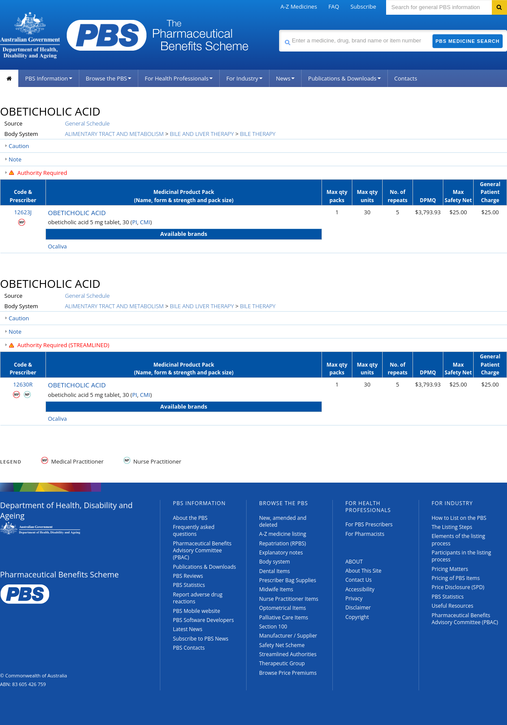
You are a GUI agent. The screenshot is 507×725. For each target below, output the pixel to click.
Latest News (187, 629)
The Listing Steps (452, 527)
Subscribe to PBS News (200, 638)
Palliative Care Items (283, 617)
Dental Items (274, 571)
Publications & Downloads (344, 78)
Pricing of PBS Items (456, 578)
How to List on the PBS (459, 518)
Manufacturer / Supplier (288, 635)
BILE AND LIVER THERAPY (202, 134)
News (285, 78)
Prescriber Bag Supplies (287, 580)
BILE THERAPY (258, 134)
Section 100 (273, 626)
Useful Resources (452, 605)
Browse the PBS (108, 78)
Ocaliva (57, 246)
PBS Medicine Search (468, 41)
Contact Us (358, 579)
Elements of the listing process (458, 539)
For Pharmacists (364, 534)
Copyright (357, 617)
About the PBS (190, 518)
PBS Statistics (189, 585)
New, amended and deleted (282, 521)
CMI (145, 222)
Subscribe (363, 6)
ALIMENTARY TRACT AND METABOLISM (114, 134)
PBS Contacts (189, 647)
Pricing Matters (450, 569)
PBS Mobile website (196, 611)
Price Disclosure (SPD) (458, 587)
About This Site (363, 570)
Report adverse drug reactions (197, 598)
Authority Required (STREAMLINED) (63, 345)
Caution (19, 146)
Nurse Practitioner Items (288, 599)
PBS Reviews (188, 576)
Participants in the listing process (461, 556)
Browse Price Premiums (288, 673)
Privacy (354, 598)
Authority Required (42, 173)
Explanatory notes (281, 552)
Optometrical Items (282, 608)
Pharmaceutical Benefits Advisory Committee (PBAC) (202, 550)
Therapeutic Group (282, 663)
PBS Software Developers (203, 620)
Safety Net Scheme (282, 645)
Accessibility (359, 589)
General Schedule (87, 123)
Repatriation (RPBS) (282, 543)
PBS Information (48, 78)
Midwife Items (276, 589)
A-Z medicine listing (282, 534)
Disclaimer (358, 607)
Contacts (405, 78)
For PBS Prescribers (369, 524)
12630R (22, 384)
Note (15, 159)
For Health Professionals (179, 78)
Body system (274, 561)
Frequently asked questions (193, 530)
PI (134, 222)
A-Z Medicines (298, 6)
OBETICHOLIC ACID (77, 212)
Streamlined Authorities (287, 654)
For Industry (244, 78)
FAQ (333, 6)
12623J (23, 212)
